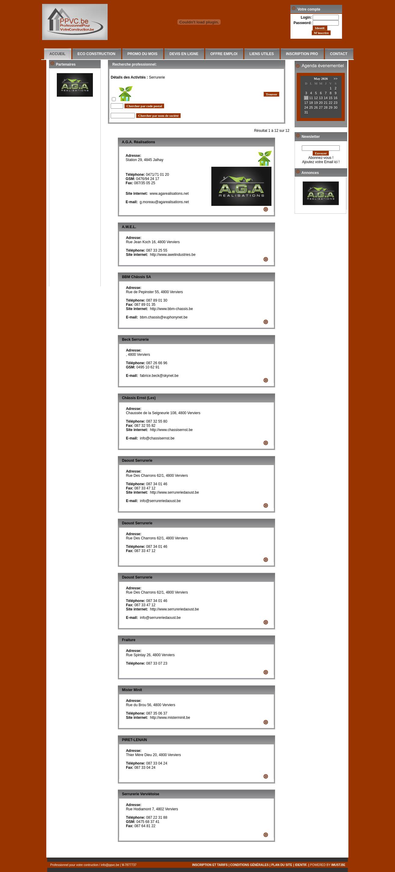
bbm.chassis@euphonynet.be (164, 317)
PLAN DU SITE (281, 865)
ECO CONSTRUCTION (96, 54)
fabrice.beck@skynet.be (159, 376)
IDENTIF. (301, 865)
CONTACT (339, 54)
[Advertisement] (75, 196)
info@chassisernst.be (157, 438)
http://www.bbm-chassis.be (171, 309)
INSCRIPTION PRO (302, 54)
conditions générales (249, 865)
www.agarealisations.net (169, 193)
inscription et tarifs (210, 865)
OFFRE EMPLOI (223, 54)
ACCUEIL (57, 54)
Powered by (329, 865)
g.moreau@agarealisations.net (164, 202)
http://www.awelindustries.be (172, 255)
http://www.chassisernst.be (171, 430)
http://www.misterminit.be (170, 717)
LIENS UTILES (262, 54)
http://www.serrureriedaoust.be (174, 492)
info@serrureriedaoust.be (160, 501)
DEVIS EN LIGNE (184, 54)
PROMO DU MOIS (142, 54)
